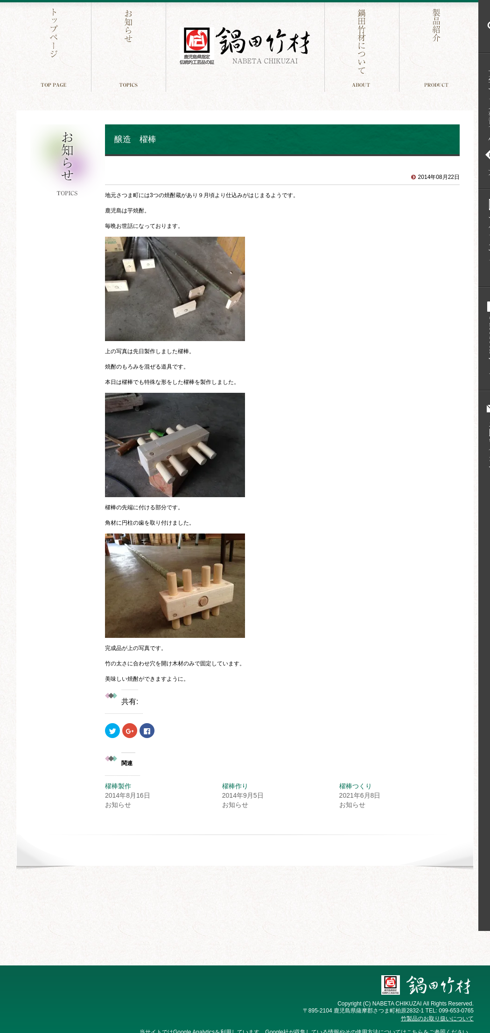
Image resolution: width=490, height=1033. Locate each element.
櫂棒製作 (118, 786)
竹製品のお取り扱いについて (437, 1018)
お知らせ (129, 46)
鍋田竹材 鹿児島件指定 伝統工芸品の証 (245, 46)
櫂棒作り (235, 786)
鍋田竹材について (362, 46)
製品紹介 (437, 46)
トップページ (54, 46)
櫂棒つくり (355, 786)
